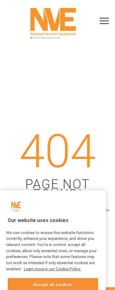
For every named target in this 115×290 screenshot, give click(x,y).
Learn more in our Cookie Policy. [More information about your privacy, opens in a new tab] (52, 272)
